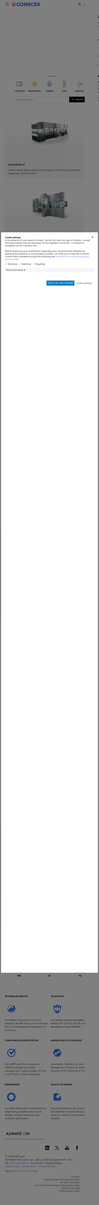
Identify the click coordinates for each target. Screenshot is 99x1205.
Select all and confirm (60, 352)
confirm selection (84, 352)
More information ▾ (15, 339)
